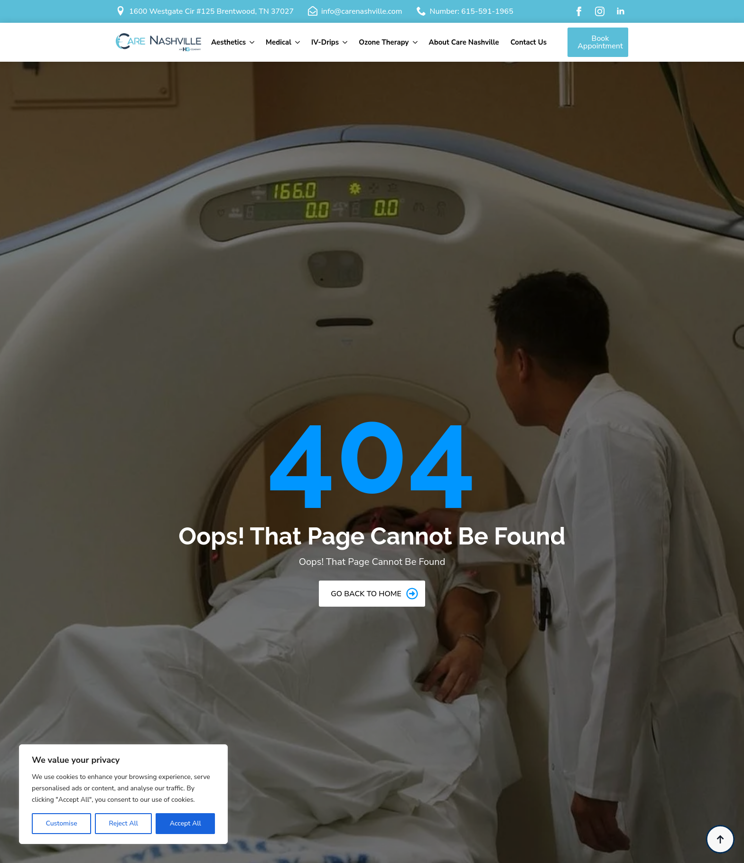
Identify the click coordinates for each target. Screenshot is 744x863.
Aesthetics (228, 42)
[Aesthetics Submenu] (253, 42)
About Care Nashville (464, 42)
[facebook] (578, 11)
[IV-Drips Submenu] (346, 42)
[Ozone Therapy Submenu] (416, 42)
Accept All (185, 823)
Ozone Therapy (384, 42)
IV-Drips (325, 42)
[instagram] (599, 11)
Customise (61, 823)
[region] (123, 794)
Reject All (123, 823)
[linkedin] (620, 11)
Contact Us (529, 42)
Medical (278, 42)
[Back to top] (720, 839)
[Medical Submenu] (298, 42)
